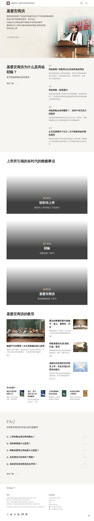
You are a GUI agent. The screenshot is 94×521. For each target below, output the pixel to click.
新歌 (50, 502)
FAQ (11, 421)
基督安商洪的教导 (20, 314)
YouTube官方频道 (55, 507)
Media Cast (52, 500)
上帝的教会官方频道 (56, 509)
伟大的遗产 (12, 388)
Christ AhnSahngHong (23, 3)
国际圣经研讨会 (53, 504)
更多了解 (12, 83)
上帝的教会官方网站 (55, 498)
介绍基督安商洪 (15, 34)
